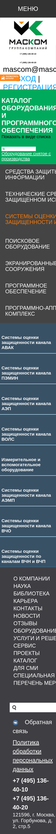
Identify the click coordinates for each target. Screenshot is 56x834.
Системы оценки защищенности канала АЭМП (26, 495)
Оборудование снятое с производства (26, 156)
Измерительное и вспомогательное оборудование (21, 464)
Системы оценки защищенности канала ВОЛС (26, 434)
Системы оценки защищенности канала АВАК (26, 342)
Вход (26, 79)
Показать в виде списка (26, 136)
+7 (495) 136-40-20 (28, 62)
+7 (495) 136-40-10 (28, 54)
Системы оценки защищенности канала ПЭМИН (26, 372)
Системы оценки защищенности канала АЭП (26, 403)
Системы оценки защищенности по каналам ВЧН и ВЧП (23, 556)
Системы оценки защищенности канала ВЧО (26, 525)
